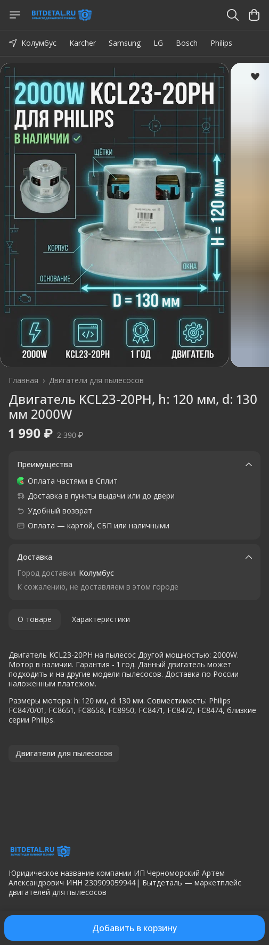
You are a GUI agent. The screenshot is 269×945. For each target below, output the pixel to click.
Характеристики (101, 619)
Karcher (82, 43)
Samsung (125, 43)
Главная (23, 380)
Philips (221, 43)
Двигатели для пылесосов (96, 380)
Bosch (187, 43)
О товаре (35, 619)
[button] (64, 753)
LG (158, 43)
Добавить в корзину (134, 928)
